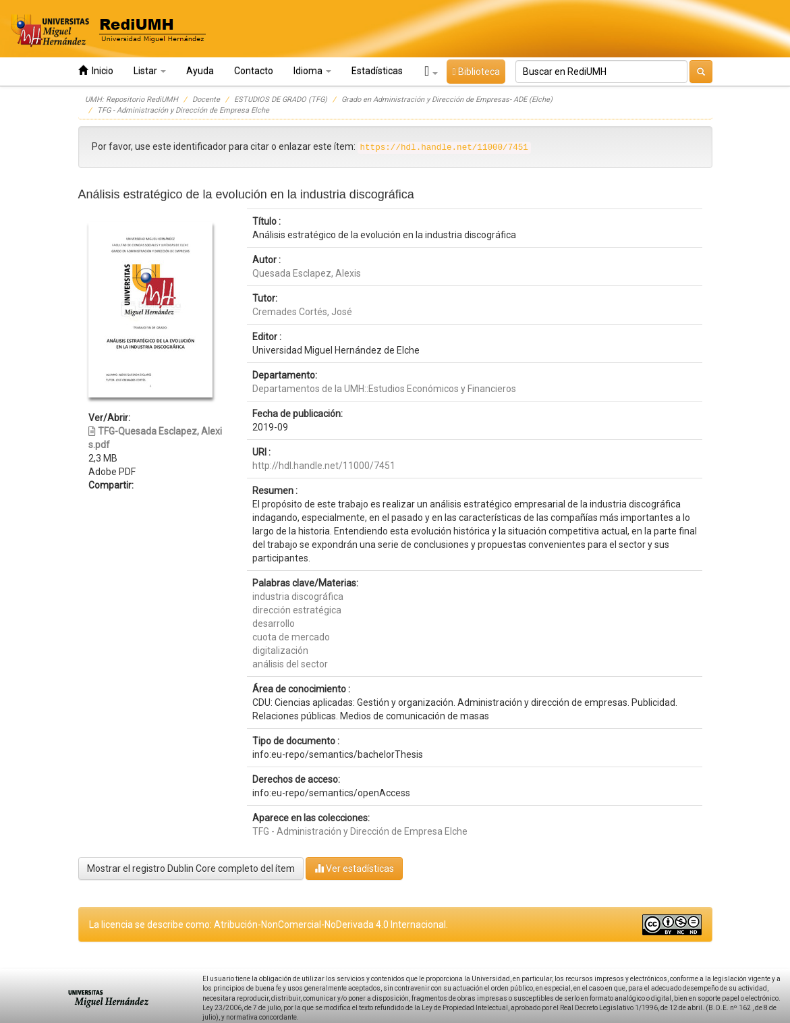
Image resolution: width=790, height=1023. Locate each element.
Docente (206, 99)
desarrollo (273, 623)
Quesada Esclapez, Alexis (306, 273)
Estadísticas (377, 70)
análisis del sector (290, 664)
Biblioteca (475, 71)
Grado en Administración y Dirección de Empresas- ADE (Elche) (447, 99)
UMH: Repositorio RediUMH (131, 99)
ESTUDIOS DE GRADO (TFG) (280, 99)
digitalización (280, 650)
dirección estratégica (296, 610)
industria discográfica (297, 596)
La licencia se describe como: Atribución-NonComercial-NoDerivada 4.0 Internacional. (268, 924)
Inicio (95, 70)
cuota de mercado (291, 637)
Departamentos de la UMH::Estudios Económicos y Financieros (384, 388)
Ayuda (200, 70)
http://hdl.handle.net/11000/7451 (323, 465)
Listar (150, 70)
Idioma (312, 70)
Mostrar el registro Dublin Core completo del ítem (191, 868)
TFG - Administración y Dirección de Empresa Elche (183, 110)
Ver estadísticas (354, 868)
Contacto (253, 70)
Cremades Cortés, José (302, 311)
